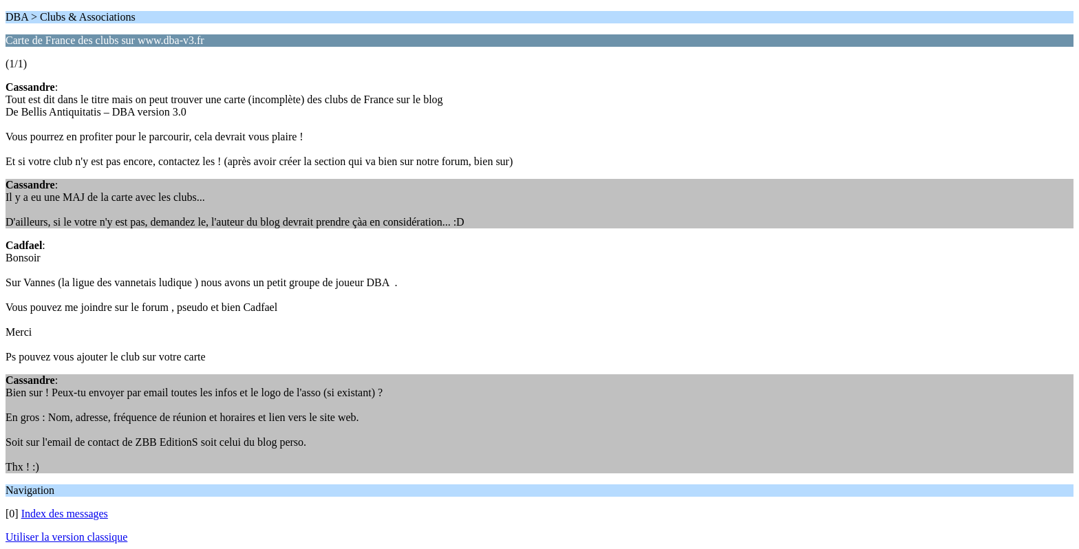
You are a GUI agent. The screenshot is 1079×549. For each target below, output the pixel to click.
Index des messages (64, 513)
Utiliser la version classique (66, 537)
